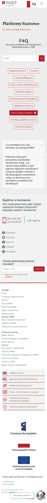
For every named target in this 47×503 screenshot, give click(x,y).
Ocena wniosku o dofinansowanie (23, 85)
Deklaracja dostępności (20, 386)
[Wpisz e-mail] (18, 268)
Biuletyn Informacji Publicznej (24, 379)
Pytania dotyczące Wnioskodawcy (23, 99)
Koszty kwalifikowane (23, 78)
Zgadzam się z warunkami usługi (16, 275)
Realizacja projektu (23, 92)
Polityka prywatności (19, 398)
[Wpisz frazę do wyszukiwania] (20, 58)
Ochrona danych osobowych (23, 407)
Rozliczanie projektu (24, 127)
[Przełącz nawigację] (41, 4)
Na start (34, 71)
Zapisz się (39, 269)
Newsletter (9, 277)
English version (17, 373)
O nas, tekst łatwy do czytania (24, 392)
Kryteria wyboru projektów (23, 113)
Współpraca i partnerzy (23, 106)
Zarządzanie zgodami (19, 401)
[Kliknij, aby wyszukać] (42, 58)
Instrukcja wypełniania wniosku (23, 120)
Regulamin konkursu (18, 71)
